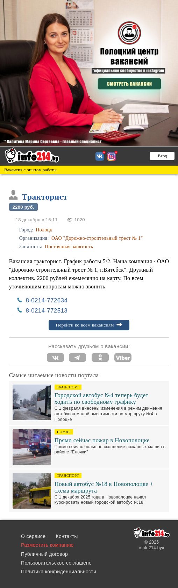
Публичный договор (44, 554)
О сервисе (33, 536)
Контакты (67, 536)
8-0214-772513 (46, 310)
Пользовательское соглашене (56, 563)
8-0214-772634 (46, 300)
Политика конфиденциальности (58, 571)
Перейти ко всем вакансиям (89, 325)
